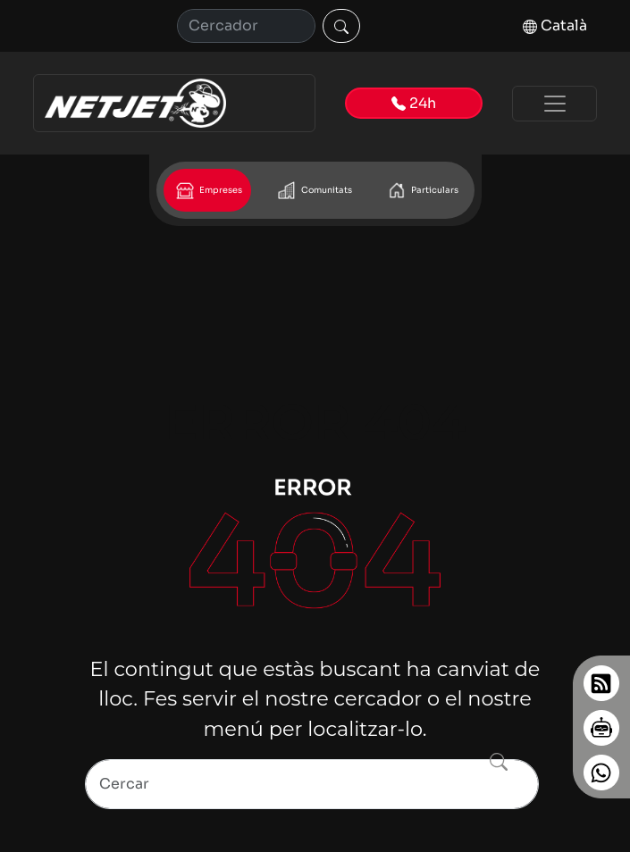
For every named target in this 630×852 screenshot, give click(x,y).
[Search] (312, 784)
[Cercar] (341, 26)
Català (555, 25)
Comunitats (313, 190)
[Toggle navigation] (554, 103)
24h (413, 103)
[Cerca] (246, 26)
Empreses (207, 190)
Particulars (421, 190)
